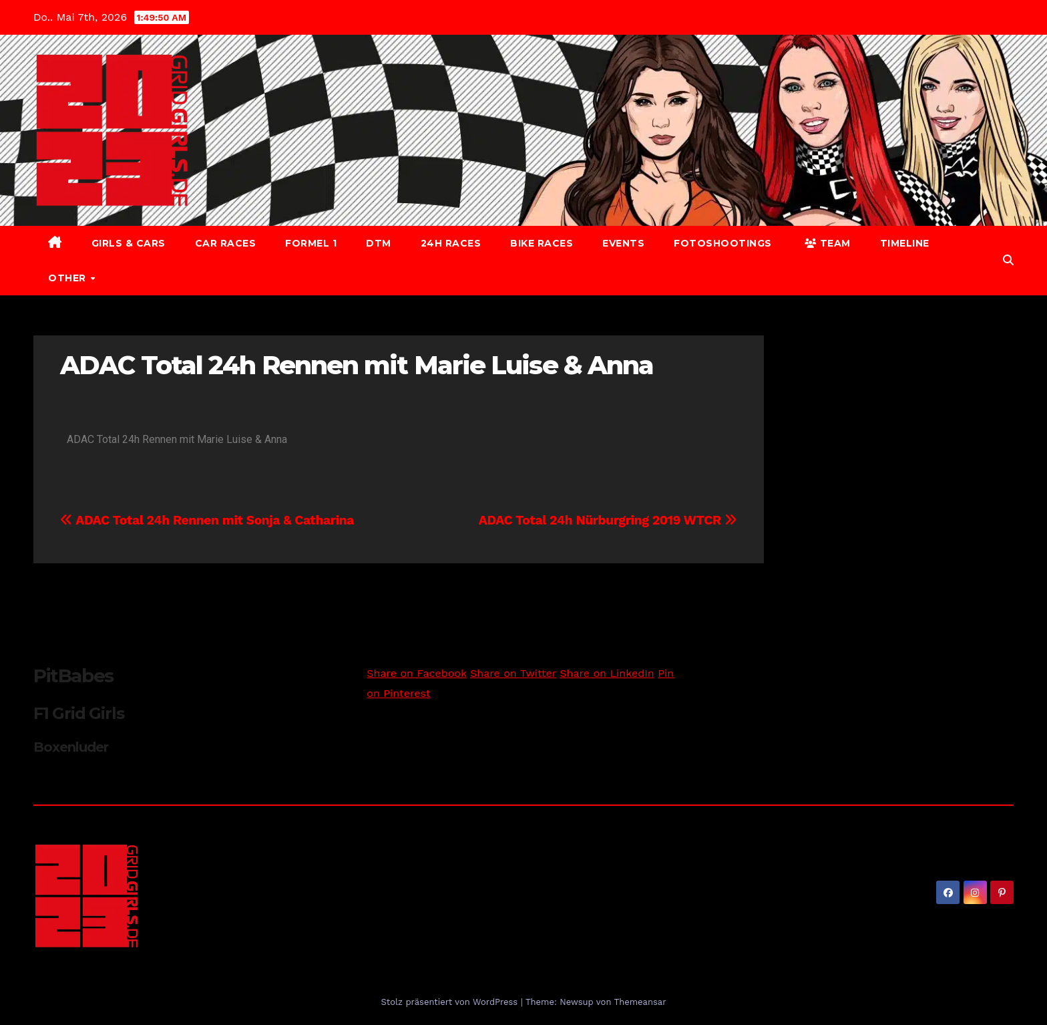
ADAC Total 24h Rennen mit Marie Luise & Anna (356, 365)
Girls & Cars (128, 243)
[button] (1008, 260)
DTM (378, 243)
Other (68, 278)
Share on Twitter (513, 673)
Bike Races (541, 243)
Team (828, 243)
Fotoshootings (723, 243)
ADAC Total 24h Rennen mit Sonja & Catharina (207, 520)
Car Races (225, 243)
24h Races (451, 243)
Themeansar (640, 1002)
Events (623, 243)
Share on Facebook (416, 673)
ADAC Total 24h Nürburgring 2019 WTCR (608, 520)
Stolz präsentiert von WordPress (450, 1002)
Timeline (904, 243)
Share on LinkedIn (607, 673)
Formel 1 (311, 243)
